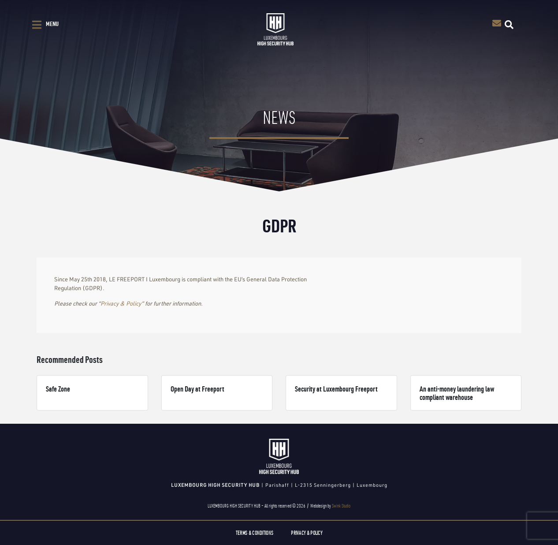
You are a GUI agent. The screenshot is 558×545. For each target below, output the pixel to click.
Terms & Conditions (254, 533)
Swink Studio (341, 506)
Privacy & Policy (120, 303)
